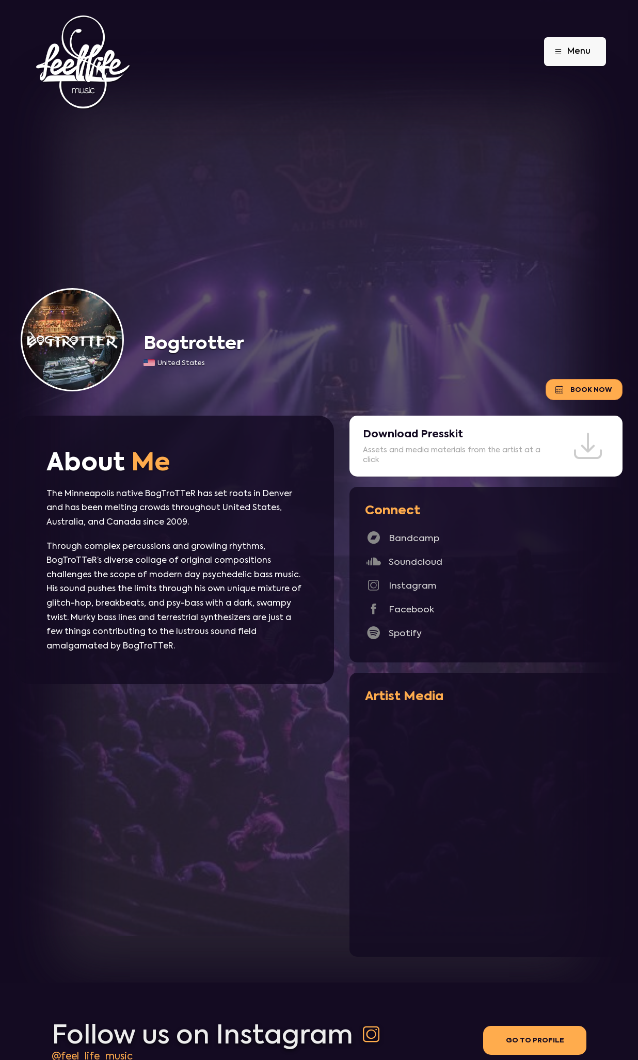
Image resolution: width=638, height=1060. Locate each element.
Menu (569, 51)
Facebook (399, 609)
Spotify (393, 632)
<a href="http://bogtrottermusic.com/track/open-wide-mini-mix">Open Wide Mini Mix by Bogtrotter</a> (485, 827)
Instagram (401, 585)
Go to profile (535, 1040)
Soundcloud (403, 561)
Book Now (583, 389)
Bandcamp (402, 537)
